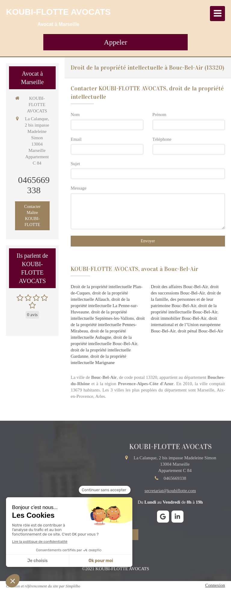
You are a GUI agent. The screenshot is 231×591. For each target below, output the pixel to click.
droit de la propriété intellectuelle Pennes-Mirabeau (108, 324)
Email (76, 139)
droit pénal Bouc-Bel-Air (200, 331)
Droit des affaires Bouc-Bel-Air (179, 286)
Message (79, 188)
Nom (75, 114)
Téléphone (161, 139)
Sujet (75, 163)
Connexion (215, 585)
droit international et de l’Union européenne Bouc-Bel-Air (186, 324)
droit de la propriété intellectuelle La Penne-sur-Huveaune (104, 305)
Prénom (159, 114)
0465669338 (34, 185)
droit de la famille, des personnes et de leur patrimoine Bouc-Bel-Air (186, 299)
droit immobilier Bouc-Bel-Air (178, 318)
